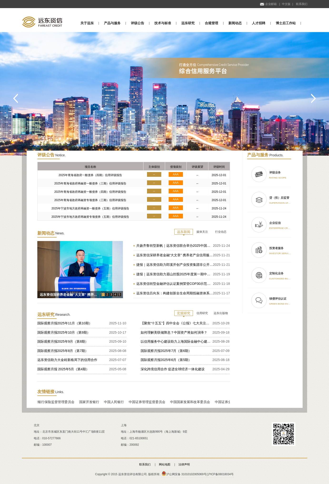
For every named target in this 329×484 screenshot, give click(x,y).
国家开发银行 (91, 402)
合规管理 (211, 23)
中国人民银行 (116, 402)
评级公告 (137, 23)
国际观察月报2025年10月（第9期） (63, 332)
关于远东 (87, 23)
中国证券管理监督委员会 (148, 402)
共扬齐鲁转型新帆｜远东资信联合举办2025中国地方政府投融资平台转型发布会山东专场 (174, 245)
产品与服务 (112, 23)
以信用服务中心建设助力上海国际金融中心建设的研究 (176, 341)
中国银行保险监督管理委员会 (54, 402)
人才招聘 (258, 23)
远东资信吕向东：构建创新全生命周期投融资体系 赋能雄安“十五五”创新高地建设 (174, 293)
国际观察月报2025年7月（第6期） (166, 351)
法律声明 (184, 464)
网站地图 (164, 464)
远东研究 (188, 23)
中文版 (286, 4)
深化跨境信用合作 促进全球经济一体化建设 (173, 369)
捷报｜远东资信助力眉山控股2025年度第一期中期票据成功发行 (174, 274)
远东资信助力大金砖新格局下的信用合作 (67, 360)
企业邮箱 (268, 4)
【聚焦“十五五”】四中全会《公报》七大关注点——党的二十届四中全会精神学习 (176, 323)
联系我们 (301, 4)
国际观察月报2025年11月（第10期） (64, 323)
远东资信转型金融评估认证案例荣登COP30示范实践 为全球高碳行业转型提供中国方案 (174, 284)
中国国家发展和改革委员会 (192, 402)
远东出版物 (221, 313)
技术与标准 (162, 23)
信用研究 (202, 313)
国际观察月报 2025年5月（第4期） (63, 369)
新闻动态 (235, 23)
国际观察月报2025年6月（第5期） (166, 360)
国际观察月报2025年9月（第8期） (62, 341)
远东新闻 (183, 232)
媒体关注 (202, 231)
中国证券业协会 (228, 402)
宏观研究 (183, 313)
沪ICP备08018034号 (221, 474)
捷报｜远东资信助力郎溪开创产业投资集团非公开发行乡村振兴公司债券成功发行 (174, 265)
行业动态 (220, 231)
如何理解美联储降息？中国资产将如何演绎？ (174, 332)
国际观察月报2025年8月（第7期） (62, 351)
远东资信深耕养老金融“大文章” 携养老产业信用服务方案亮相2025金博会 (174, 255)
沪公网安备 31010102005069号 (184, 473)
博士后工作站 (286, 23)
